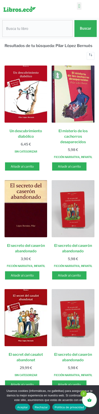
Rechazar (41, 407)
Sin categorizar (26, 151)
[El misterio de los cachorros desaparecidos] (73, 94)
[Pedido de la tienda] (90, 56)
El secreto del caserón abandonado (26, 248)
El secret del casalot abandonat (26, 357)
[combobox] (37, 28)
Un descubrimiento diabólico (26, 134)
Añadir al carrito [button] (22, 166)
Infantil (86, 157)
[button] (79, 6)
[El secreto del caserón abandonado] (26, 208)
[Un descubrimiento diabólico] (26, 94)
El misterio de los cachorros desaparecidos (73, 136)
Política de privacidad (69, 407)
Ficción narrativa (67, 157)
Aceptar (22, 407)
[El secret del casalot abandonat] (26, 317)
